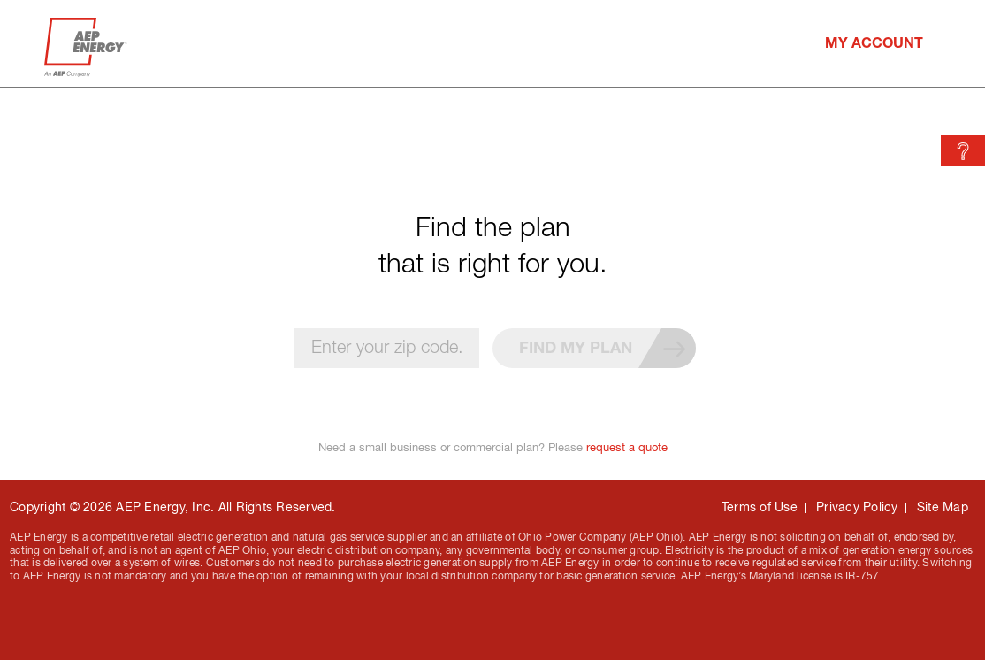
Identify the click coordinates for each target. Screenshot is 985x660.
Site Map (942, 507)
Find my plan (607, 348)
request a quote (627, 447)
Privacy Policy (857, 507)
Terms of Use (760, 507)
